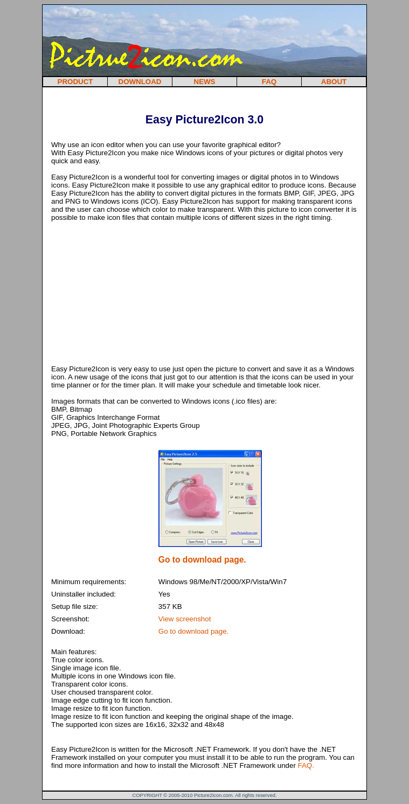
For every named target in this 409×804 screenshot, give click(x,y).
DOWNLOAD (140, 82)
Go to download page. (193, 631)
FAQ (269, 82)
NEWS (205, 82)
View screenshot (184, 619)
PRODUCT (75, 82)
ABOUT (333, 82)
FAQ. (306, 765)
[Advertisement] (175, 98)
